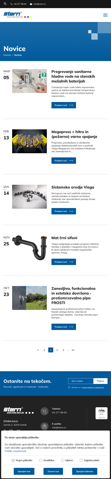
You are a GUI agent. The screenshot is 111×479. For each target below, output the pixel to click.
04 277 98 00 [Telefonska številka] (59, 412)
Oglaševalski (91, 460)
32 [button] (73, 350)
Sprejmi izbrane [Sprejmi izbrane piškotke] (84, 471)
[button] (63, 105)
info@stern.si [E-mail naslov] (59, 427)
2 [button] (44, 350)
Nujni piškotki (24, 460)
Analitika (48, 460)
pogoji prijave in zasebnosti (93, 387)
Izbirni (69, 460)
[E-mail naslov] (38, 4)
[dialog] (55, 454)
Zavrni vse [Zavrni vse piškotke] (53, 471)
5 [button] (63, 350)
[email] (80, 381)
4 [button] (57, 350)
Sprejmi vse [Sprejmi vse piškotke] (24, 471)
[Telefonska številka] (18, 4)
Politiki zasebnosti (15, 451)
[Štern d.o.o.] (17, 15)
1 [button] (38, 350)
